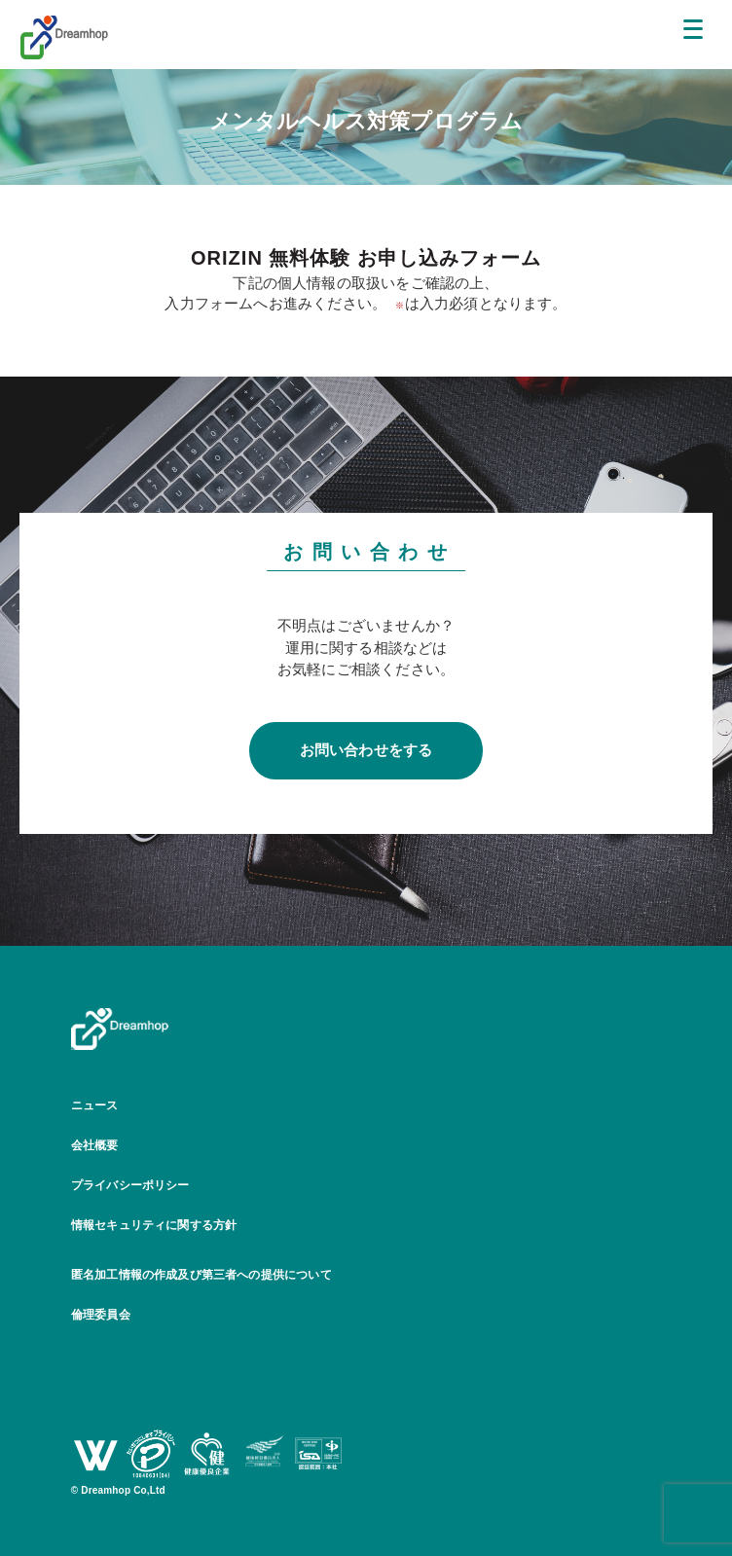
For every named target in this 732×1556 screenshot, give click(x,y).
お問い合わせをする (366, 750)
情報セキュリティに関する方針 (154, 1225)
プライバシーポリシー (130, 1185)
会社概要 (95, 1145)
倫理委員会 (100, 1314)
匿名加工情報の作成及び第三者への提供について (201, 1275)
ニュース (95, 1105)
